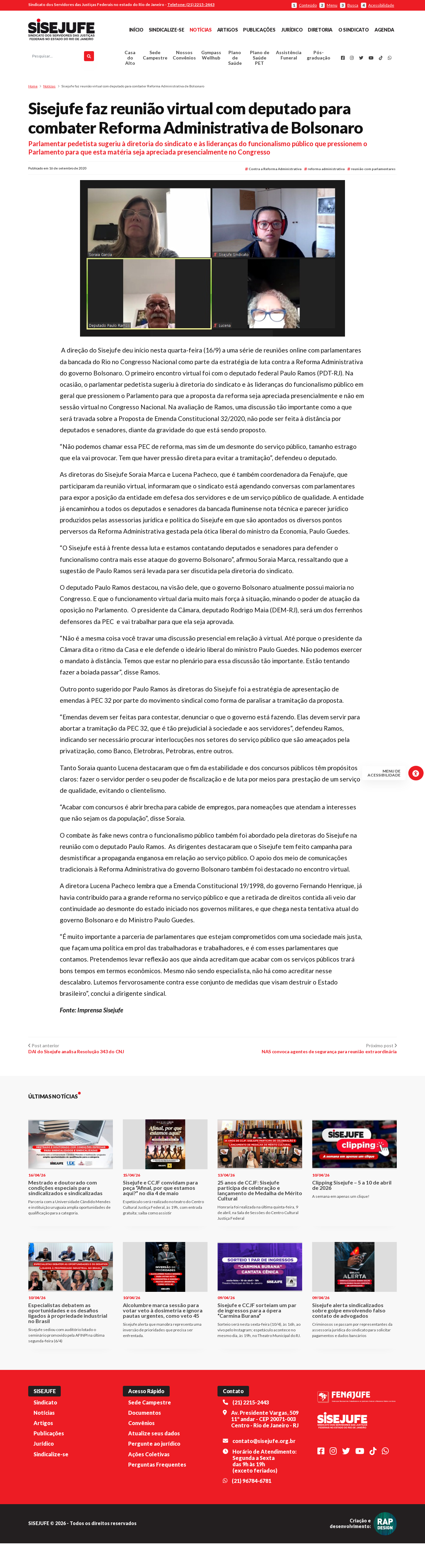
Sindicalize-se (166, 30)
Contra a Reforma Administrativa (273, 172)
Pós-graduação (318, 56)
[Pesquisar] (89, 58)
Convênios (141, 1426)
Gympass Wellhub (211, 56)
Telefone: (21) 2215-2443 (190, 4)
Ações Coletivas (149, 1457)
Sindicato (45, 1405)
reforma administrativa (324, 172)
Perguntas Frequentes (157, 1467)
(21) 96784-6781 (251, 1484)
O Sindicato (353, 30)
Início (136, 30)
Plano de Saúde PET (259, 59)
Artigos (227, 30)
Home (33, 89)
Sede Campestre (155, 56)
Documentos (144, 1415)
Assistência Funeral (288, 56)
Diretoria (320, 30)
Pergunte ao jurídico (154, 1446)
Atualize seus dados (154, 1436)
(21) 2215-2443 (250, 1405)
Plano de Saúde (235, 59)
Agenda (384, 30)
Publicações (259, 30)
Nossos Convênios (184, 56)
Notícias (201, 30)
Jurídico (291, 30)
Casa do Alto (130, 59)
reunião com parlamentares (371, 172)
